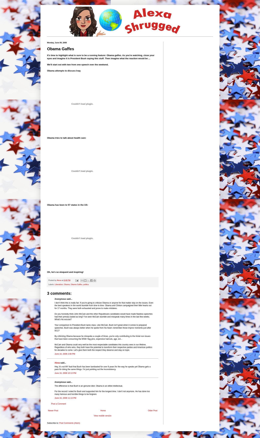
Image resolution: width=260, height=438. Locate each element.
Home (103, 410)
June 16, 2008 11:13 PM (65, 398)
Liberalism (59, 284)
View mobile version (103, 416)
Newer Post (53, 410)
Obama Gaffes (76, 284)
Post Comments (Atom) (69, 423)
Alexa (57, 363)
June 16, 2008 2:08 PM (65, 354)
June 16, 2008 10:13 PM (65, 373)
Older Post (152, 410)
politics (86, 284)
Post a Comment (58, 404)
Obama (67, 284)
